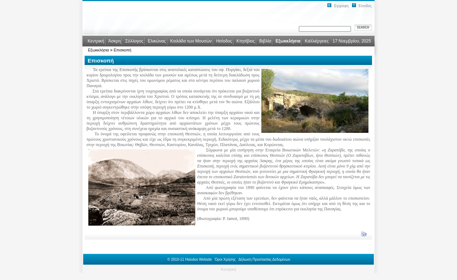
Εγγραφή (341, 6)
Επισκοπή (122, 50)
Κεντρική (228, 269)
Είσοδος (365, 6)
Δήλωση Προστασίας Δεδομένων (264, 259)
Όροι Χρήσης (225, 259)
